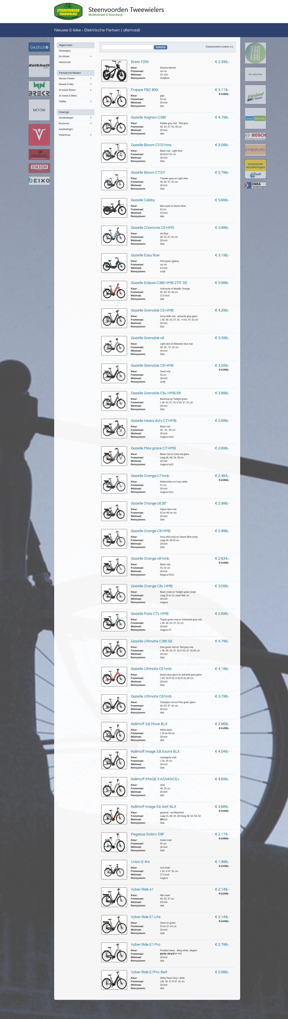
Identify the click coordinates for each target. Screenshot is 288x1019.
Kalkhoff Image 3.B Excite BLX (155, 751)
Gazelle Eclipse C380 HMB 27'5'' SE (159, 283)
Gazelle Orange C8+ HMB (152, 586)
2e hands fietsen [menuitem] (75, 89)
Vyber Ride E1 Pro (145, 944)
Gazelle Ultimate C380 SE (152, 641)
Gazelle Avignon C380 (148, 117)
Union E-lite (140, 862)
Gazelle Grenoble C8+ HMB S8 (156, 393)
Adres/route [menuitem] (65, 62)
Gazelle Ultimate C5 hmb (151, 669)
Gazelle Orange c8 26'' (149, 503)
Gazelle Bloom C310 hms (151, 145)
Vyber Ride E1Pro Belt (149, 972)
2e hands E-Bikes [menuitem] (68, 95)
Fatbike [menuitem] (75, 101)
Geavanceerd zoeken (217, 46)
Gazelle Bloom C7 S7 (148, 172)
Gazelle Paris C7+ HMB (150, 614)
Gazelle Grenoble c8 (147, 338)
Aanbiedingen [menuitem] (66, 129)
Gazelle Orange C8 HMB (151, 531)
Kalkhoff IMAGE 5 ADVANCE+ (155, 779)
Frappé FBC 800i (144, 90)
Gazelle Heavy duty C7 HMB (153, 421)
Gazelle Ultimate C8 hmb (151, 696)
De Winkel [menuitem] (75, 56)
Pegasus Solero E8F (147, 834)
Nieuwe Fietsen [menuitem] (75, 78)
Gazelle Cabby (143, 200)
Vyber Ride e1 (142, 889)
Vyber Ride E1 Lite (146, 917)
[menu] (75, 90)
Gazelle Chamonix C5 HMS (152, 228)
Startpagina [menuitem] (64, 50)
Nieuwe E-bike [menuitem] (75, 84)
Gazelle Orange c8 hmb (150, 558)
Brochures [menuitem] (75, 123)
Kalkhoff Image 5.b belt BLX (153, 807)
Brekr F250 (140, 62)
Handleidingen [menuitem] (75, 117)
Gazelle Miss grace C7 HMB (153, 448)
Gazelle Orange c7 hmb (150, 476)
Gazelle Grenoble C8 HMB (152, 365)
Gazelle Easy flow (145, 255)
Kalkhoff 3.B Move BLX (149, 724)
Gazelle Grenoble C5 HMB (152, 310)
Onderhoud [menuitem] (75, 134)
